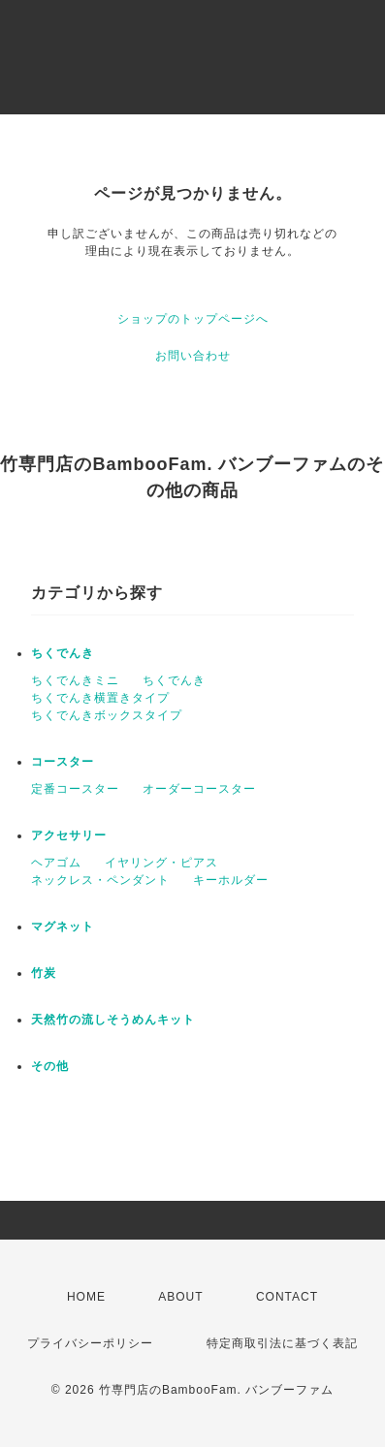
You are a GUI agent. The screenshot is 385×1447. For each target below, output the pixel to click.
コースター (62, 762)
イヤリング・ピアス (161, 862)
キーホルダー (231, 880)
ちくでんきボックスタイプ (106, 715)
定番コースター (75, 789)
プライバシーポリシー (90, 1343)
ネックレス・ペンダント (100, 880)
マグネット (62, 926)
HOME (86, 1297)
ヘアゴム (56, 862)
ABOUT (180, 1297)
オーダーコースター (199, 789)
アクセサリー (69, 835)
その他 (50, 1066)
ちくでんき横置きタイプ (100, 698)
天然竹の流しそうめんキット (113, 1019)
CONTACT (287, 1297)
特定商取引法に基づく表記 (282, 1343)
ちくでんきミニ (75, 680)
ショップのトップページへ (193, 319)
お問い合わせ (193, 355)
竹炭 (43, 973)
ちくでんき (62, 653)
